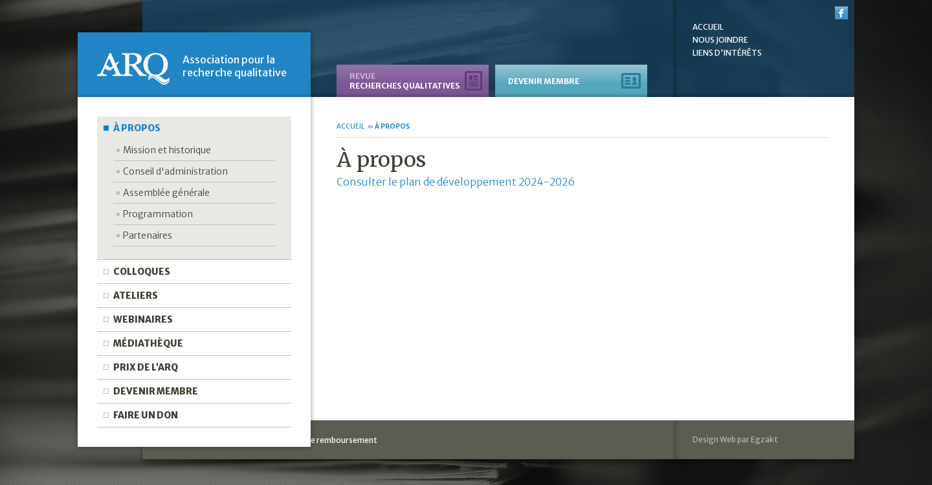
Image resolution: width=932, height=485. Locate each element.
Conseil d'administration (175, 171)
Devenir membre (155, 391)
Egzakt (764, 439)
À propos (137, 128)
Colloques (141, 271)
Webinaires (143, 319)
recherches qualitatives (405, 81)
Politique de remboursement (324, 440)
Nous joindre (720, 40)
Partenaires (147, 235)
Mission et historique (167, 150)
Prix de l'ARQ (145, 367)
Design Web (714, 439)
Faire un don (145, 415)
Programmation (158, 214)
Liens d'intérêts (727, 53)
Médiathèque (148, 343)
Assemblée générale (166, 193)
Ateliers (135, 295)
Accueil (708, 27)
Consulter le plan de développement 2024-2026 (456, 181)
